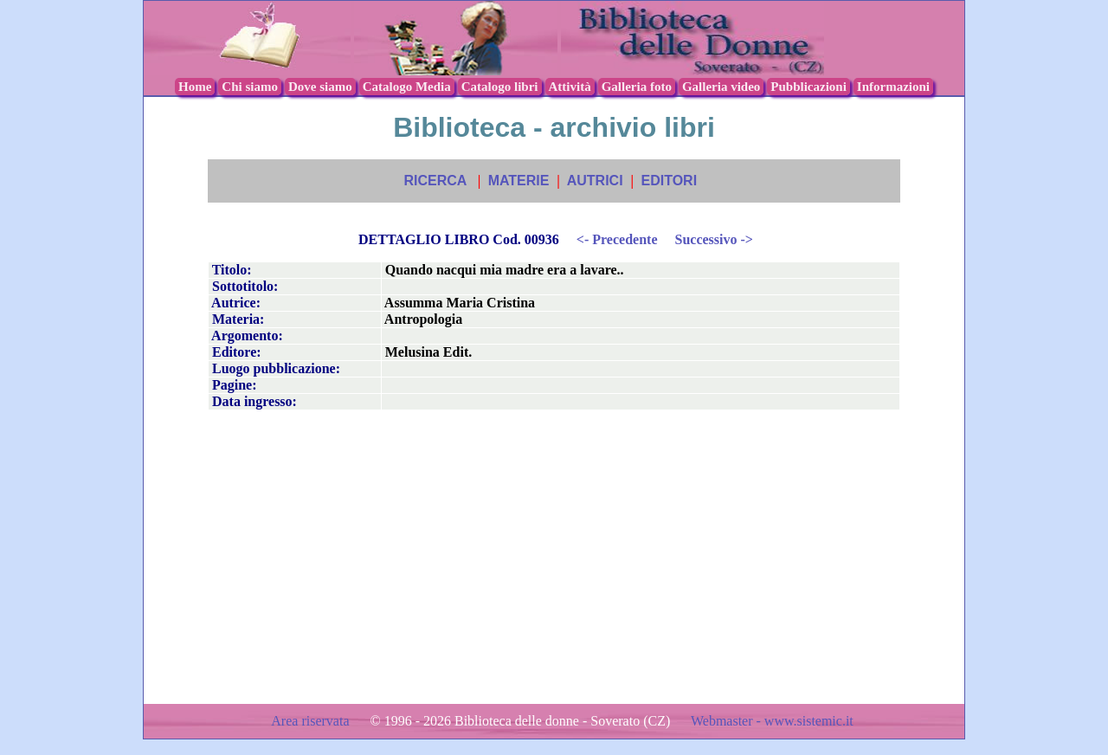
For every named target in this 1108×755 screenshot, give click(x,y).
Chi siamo (250, 87)
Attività (570, 87)
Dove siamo (320, 87)
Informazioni (893, 87)
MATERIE (519, 180)
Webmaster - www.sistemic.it (772, 720)
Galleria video (721, 87)
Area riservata (311, 720)
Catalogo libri (499, 87)
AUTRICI (595, 180)
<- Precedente (617, 239)
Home (194, 87)
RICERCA (434, 180)
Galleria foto (637, 87)
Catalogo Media (407, 87)
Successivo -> (713, 239)
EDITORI (669, 180)
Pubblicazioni (808, 87)
